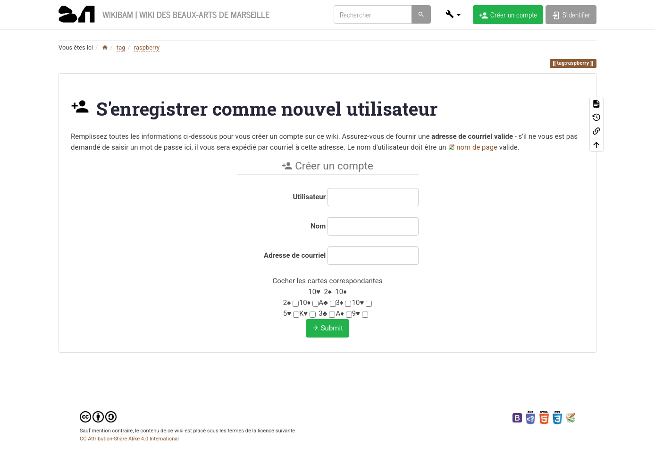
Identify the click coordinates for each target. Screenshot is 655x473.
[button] (453, 14)
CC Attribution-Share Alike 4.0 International (129, 439)
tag (121, 47)
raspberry (147, 47)
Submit (327, 328)
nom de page (476, 147)
